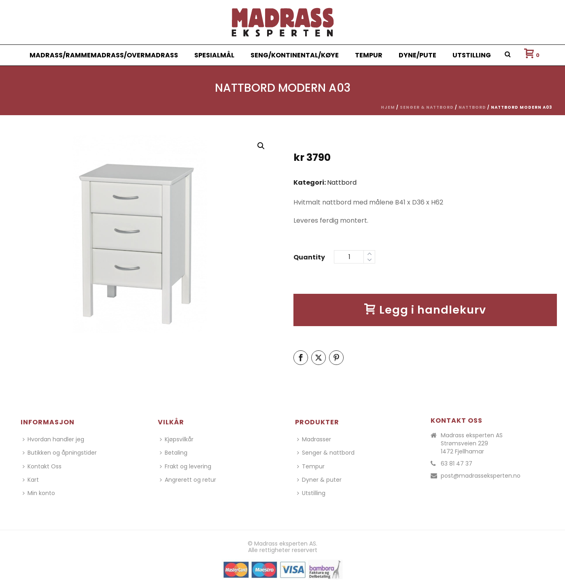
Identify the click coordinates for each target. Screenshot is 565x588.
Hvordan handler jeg (53, 439)
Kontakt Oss (42, 466)
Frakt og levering (185, 466)
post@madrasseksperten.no (480, 475)
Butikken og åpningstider (60, 453)
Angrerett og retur (188, 480)
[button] (261, 146)
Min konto (39, 493)
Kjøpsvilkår (176, 439)
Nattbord (472, 107)
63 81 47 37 (456, 463)
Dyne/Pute (417, 55)
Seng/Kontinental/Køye (295, 55)
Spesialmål (214, 55)
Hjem (388, 107)
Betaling (173, 453)
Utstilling (471, 55)
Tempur (368, 55)
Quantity (309, 257)
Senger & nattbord (427, 107)
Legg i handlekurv (425, 309)
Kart (31, 480)
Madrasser (314, 439)
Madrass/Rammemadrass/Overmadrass (104, 55)
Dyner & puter (319, 480)
